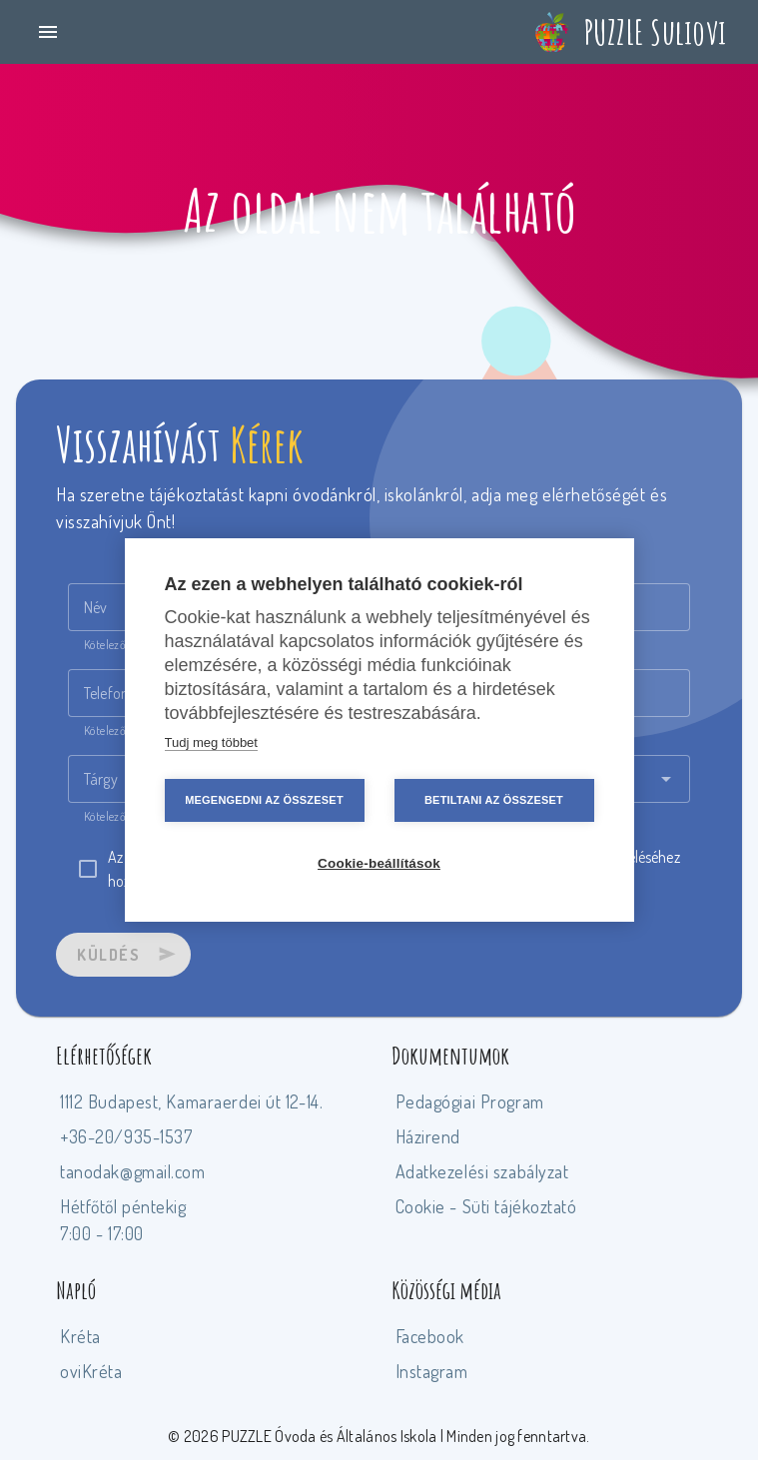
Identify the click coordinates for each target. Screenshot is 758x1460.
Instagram (431, 1371)
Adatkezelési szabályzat (482, 1171)
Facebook (430, 1336)
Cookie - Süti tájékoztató (486, 1206)
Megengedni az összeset (264, 800)
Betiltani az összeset (493, 800)
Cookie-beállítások (379, 863)
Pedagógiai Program (469, 1101)
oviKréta (91, 1371)
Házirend (428, 1136)
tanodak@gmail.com (133, 1171)
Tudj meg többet (211, 742)
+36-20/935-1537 (126, 1136)
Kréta (80, 1336)
